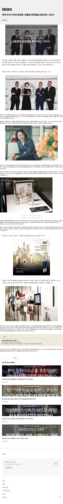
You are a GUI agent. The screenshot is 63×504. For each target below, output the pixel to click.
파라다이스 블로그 (10, 462)
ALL (3, 481)
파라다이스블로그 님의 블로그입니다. (14, 464)
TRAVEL (5, 487)
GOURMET (6, 491)
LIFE (3, 494)
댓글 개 (3, 454)
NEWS (7, 9)
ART (3, 484)
